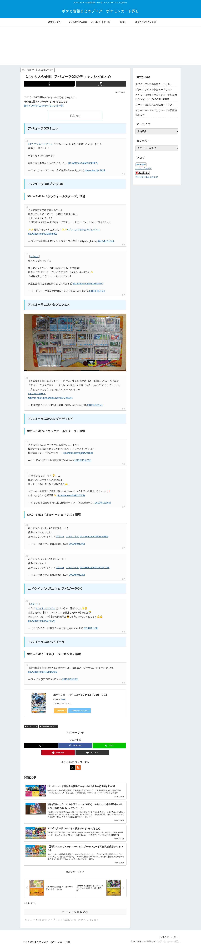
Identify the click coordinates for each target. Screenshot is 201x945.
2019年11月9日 (103, 502)
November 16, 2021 (95, 170)
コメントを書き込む (75, 912)
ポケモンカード (31, 726)
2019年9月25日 (70, 679)
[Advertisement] (100, 47)
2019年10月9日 (106, 241)
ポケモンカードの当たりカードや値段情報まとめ (156, 112)
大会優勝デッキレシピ (48, 726)
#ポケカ (82, 229)
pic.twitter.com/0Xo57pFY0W (94, 567)
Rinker (63, 699)
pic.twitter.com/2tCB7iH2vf (41, 621)
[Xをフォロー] (72, 767)
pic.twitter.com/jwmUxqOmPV (88, 283)
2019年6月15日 (95, 405)
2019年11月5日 (97, 291)
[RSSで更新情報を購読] (78, 767)
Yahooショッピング (80, 711)
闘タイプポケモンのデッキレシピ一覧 (43, 105)
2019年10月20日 (83, 460)
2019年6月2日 (91, 628)
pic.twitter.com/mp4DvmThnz (78, 453)
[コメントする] (101, 84)
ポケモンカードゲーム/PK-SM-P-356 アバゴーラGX (80, 695)
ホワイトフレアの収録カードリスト (153, 84)
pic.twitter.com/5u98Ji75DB (71, 495)
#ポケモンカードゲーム (40, 144)
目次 (72, 115)
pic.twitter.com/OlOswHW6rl (94, 536)
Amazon (60, 711)
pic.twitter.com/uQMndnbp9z (42, 234)
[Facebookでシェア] (75, 745)
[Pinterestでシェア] (58, 752)
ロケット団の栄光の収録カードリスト (155, 105)
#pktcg (40, 398)
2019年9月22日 (77, 575)
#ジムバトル (93, 229)
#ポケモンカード (37, 393)
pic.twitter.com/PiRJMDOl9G (42, 672)
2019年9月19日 (77, 544)
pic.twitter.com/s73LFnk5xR (58, 398)
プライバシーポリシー (170, 937)
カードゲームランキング (146, 177)
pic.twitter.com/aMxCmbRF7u (83, 163)
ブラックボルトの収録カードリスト (153, 89)
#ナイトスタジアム (45, 608)
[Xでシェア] (49, 84)
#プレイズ (72, 229)
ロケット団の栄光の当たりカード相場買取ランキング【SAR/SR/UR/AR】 (156, 97)
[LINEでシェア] (109, 745)
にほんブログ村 (143, 168)
